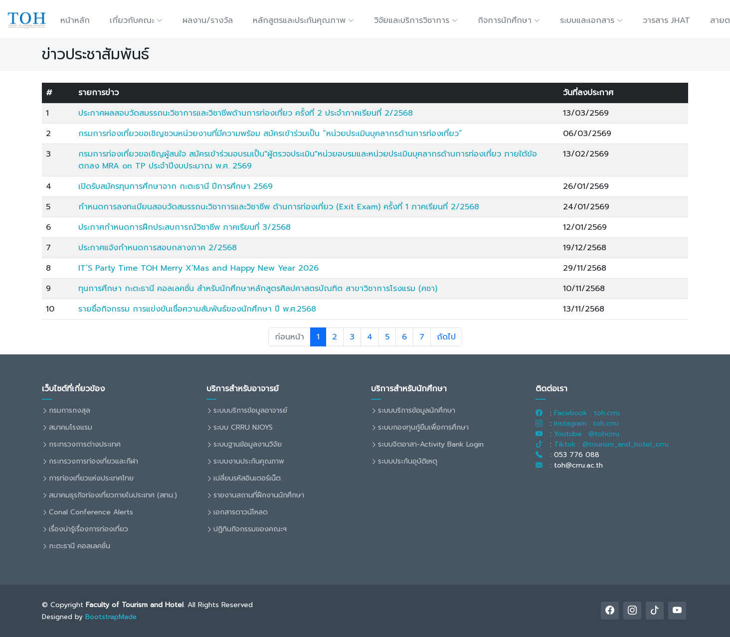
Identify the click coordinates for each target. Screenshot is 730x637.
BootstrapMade (111, 617)
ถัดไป (446, 337)
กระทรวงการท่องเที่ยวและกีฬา (93, 461)
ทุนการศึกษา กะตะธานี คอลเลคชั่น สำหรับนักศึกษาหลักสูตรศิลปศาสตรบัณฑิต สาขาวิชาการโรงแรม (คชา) (257, 289)
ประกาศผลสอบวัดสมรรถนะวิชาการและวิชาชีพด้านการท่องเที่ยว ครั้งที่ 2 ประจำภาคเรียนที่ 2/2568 (245, 113)
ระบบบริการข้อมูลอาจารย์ (250, 410)
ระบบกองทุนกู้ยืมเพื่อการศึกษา (423, 427)
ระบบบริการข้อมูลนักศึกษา (416, 410)
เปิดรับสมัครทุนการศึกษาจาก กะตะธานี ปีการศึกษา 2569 (175, 186)
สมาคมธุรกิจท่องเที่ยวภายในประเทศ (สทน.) (113, 495)
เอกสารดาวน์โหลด (240, 512)
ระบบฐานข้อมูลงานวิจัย (247, 444)
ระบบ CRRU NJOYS (243, 427)
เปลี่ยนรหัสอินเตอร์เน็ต (247, 478)
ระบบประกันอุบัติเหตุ (407, 461)
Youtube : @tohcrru (586, 434)
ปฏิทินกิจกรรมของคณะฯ (250, 529)
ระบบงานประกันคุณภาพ (248, 461)
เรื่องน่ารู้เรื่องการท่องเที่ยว (88, 529)
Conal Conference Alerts (91, 512)
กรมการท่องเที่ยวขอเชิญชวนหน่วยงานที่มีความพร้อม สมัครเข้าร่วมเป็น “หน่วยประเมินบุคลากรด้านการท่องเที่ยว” (270, 134)
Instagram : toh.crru (586, 423)
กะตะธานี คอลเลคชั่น (79, 546)
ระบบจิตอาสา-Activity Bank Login (431, 444)
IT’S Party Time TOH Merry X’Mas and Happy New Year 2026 (198, 268)
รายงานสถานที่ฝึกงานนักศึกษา (258, 495)
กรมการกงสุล (69, 410)
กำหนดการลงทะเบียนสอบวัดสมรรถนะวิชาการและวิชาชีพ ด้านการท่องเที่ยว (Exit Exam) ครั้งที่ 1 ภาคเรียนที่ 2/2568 (278, 207)
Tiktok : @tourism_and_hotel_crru (611, 444)
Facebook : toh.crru (587, 413)
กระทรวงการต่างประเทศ (85, 444)
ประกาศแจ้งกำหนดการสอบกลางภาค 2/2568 (157, 248)
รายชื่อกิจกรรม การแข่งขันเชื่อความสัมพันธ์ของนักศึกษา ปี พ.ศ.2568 (197, 309)
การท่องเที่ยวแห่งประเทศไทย (91, 478)
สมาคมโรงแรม (70, 427)
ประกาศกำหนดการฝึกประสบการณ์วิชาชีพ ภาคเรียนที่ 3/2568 (184, 227)
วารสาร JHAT (666, 20)
